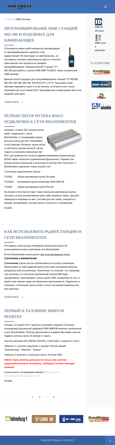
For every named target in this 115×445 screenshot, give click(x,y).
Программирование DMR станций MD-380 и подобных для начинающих (41, 34)
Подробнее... (12, 102)
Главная (8, 19)
